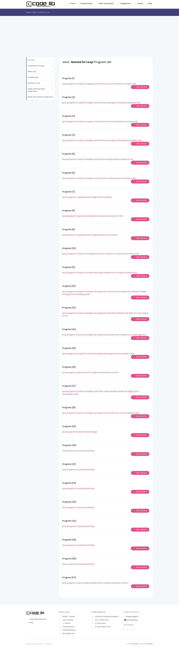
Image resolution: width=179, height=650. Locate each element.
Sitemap (48, 644)
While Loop (32, 71)
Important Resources (36, 619)
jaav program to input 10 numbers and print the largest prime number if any (98, 353)
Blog (148, 3)
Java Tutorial (66, 620)
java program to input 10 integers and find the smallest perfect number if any (99, 178)
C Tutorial (64, 623)
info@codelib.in (131, 616)
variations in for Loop (36, 66)
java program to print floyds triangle (79, 431)
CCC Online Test (99, 620)
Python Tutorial (67, 616)
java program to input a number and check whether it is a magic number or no (99, 272)
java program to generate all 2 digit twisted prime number (90, 372)
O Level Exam (98, 623)
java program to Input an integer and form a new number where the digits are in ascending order (100, 392)
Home (71, 3)
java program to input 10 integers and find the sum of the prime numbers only (99, 83)
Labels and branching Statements (36, 90)
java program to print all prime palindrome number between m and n (95, 582)
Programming (86, 3)
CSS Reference (66, 627)
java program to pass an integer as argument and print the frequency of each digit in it (104, 334)
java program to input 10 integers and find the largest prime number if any (97, 159)
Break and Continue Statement (40, 97)
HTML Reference (67, 630)
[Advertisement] (89, 33)
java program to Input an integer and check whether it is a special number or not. (101, 253)
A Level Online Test (100, 627)
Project (139, 3)
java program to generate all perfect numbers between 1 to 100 (92, 216)
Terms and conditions (34, 644)
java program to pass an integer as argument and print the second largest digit (100, 413)
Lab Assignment (67, 633)
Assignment (125, 3)
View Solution (140, 87)
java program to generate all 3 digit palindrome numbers (89, 234)
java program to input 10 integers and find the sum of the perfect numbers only (100, 121)
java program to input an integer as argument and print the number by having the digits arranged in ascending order (104, 293)
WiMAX (150, 644)
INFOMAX (135, 644)
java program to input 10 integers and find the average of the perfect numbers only (102, 140)
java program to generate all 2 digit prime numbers (87, 197)
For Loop (31, 60)
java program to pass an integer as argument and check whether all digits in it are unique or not (105, 314)
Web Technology (105, 3)
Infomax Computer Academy (105, 616)
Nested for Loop (34, 83)
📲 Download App (131, 620)
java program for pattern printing (78, 450)
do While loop (33, 77)
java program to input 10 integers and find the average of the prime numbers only (101, 102)
